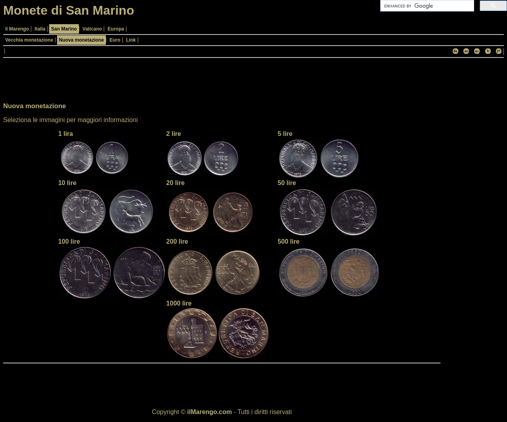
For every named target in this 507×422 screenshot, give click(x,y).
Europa (116, 29)
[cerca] (426, 6)
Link (131, 40)
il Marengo (17, 29)
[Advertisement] (472, 180)
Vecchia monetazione (29, 40)
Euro (114, 40)
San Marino (64, 29)
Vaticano (92, 29)
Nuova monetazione (81, 40)
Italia (39, 29)
